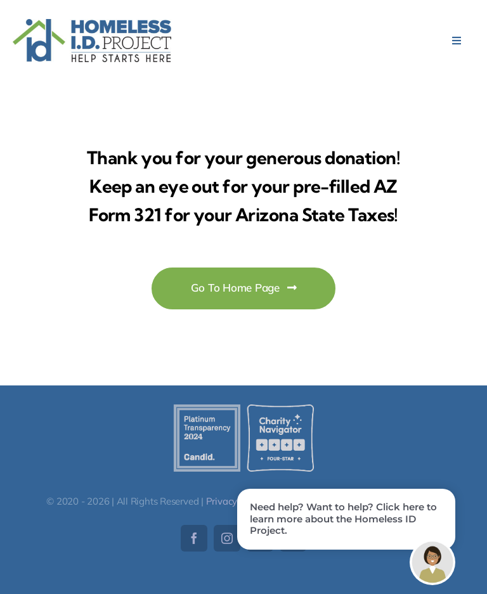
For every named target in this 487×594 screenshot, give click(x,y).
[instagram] (227, 538)
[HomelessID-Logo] (92, 24)
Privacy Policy (236, 501)
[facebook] (194, 538)
